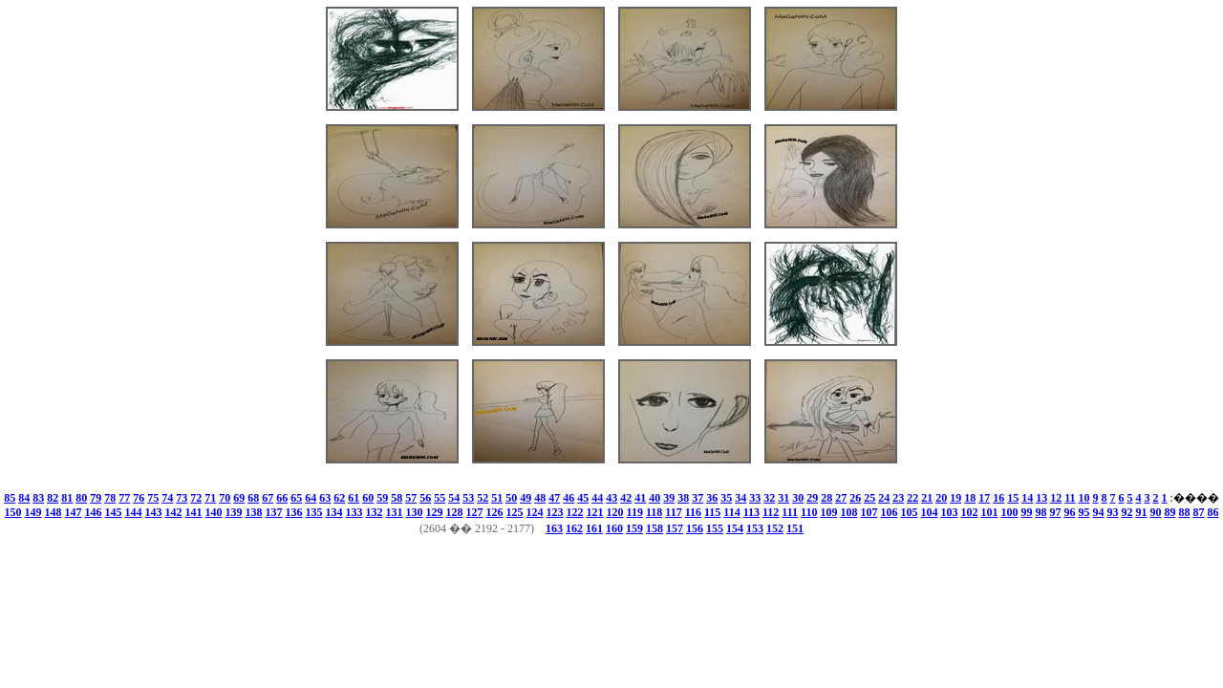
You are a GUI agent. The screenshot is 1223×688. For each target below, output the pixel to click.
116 (693, 512)
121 (595, 512)
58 (396, 498)
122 (575, 512)
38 (683, 498)
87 (1198, 512)
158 (654, 528)
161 (594, 528)
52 (482, 498)
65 (296, 498)
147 (73, 512)
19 (955, 498)
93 (1112, 512)
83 (38, 498)
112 (770, 512)
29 (812, 498)
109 (828, 512)
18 (970, 498)
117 (673, 512)
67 (267, 498)
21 (927, 498)
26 (855, 498)
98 (1040, 512)
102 (968, 512)
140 (214, 512)
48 (540, 498)
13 (1041, 498)
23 (898, 498)
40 (654, 498)
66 (282, 498)
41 (640, 498)
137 (274, 512)
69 (239, 498)
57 (411, 498)
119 (635, 512)
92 (1126, 512)
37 (697, 498)
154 (734, 528)
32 (769, 498)
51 (497, 498)
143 (153, 512)
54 (454, 498)
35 (726, 498)
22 (912, 498)
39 (669, 498)
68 (253, 498)
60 (368, 498)
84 (24, 498)
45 (583, 498)
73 (181, 498)
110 (809, 512)
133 (354, 512)
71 (210, 498)
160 (614, 528)
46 (568, 498)
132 (374, 512)
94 (1098, 512)
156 (694, 528)
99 (1026, 512)
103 (948, 512)
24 (884, 498)
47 (554, 498)
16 (998, 498)
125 (515, 512)
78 (110, 498)
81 (67, 498)
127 (474, 512)
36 (712, 498)
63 (325, 498)
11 (1069, 498)
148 (53, 512)
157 (674, 528)
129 (434, 512)
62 (339, 498)
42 (626, 498)
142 (173, 512)
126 (495, 512)
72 (196, 498)
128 (454, 512)
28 (826, 498)
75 (153, 498)
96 (1069, 512)
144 (133, 512)
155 (714, 528)
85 (9, 498)
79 (95, 498)
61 (353, 498)
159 (634, 528)
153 (754, 528)
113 (751, 512)
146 (93, 512)
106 (888, 512)
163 (554, 528)
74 (167, 498)
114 (731, 512)
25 (869, 498)
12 (1056, 498)
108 (848, 512)
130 (414, 512)
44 (597, 498)
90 (1155, 512)
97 (1055, 512)
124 (535, 512)
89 (1169, 512)
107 (868, 512)
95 (1083, 512)
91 (1141, 512)
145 (113, 512)
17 (984, 498)
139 (234, 512)
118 (654, 512)
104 (928, 512)
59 (382, 498)
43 (611, 498)
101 (989, 512)
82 (52, 498)
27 (841, 498)
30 (798, 498)
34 (740, 498)
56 (425, 498)
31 (783, 498)
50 (511, 498)
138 (254, 512)
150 (13, 512)
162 (574, 528)
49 (525, 498)
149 (33, 512)
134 (334, 512)
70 (224, 498)
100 (1009, 512)
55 (439, 498)
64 (310, 498)
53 (468, 498)
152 (774, 528)
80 (81, 498)
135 (314, 512)
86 (1212, 512)
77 (124, 498)
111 (790, 512)
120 (615, 512)
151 (795, 528)
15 (1013, 498)
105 (908, 512)
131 (394, 512)
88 (1184, 512)
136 (294, 512)
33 (755, 498)
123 (555, 512)
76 (138, 498)
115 (712, 512)
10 (1084, 498)
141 (194, 512)
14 (1027, 498)
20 (941, 498)
